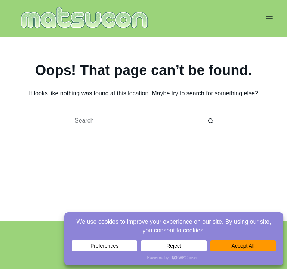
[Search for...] (136, 120)
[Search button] (210, 120)
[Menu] (269, 18)
